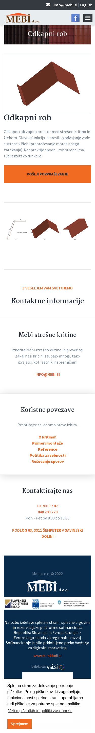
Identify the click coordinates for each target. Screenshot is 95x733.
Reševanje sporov (47, 461)
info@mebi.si (65, 4)
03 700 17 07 (47, 505)
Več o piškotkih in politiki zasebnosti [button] (40, 711)
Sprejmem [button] (19, 724)
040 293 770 (48, 511)
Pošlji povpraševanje (47, 174)
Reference (47, 449)
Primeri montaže (47, 443)
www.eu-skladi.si (47, 655)
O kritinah (47, 436)
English (86, 4)
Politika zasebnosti (48, 455)
